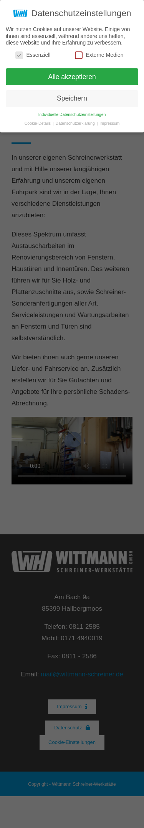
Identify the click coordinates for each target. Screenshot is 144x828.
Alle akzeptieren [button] (72, 77)
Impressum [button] (109, 123)
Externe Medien (99, 55)
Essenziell (32, 55)
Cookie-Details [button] (38, 123)
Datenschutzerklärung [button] (76, 123)
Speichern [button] (72, 98)
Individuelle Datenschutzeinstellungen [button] (72, 114)
